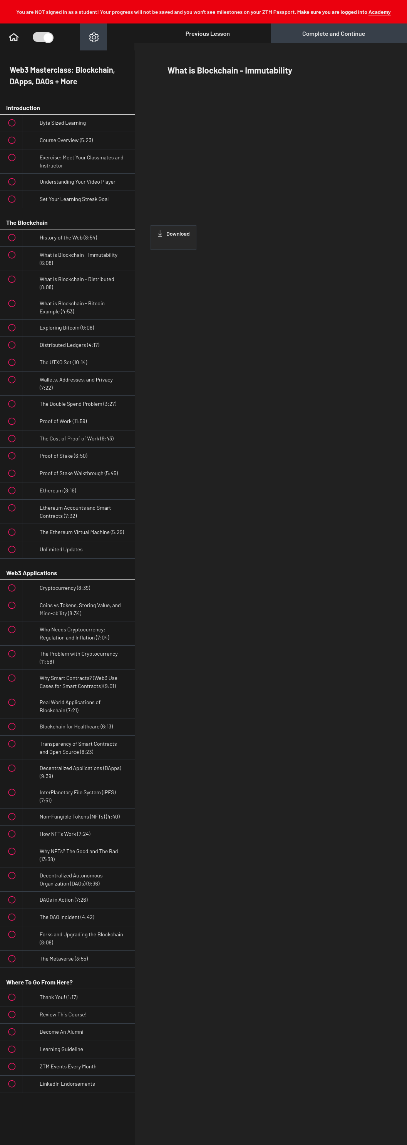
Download (173, 233)
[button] (13, 36)
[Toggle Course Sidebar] (42, 36)
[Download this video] (173, 237)
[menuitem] (93, 37)
